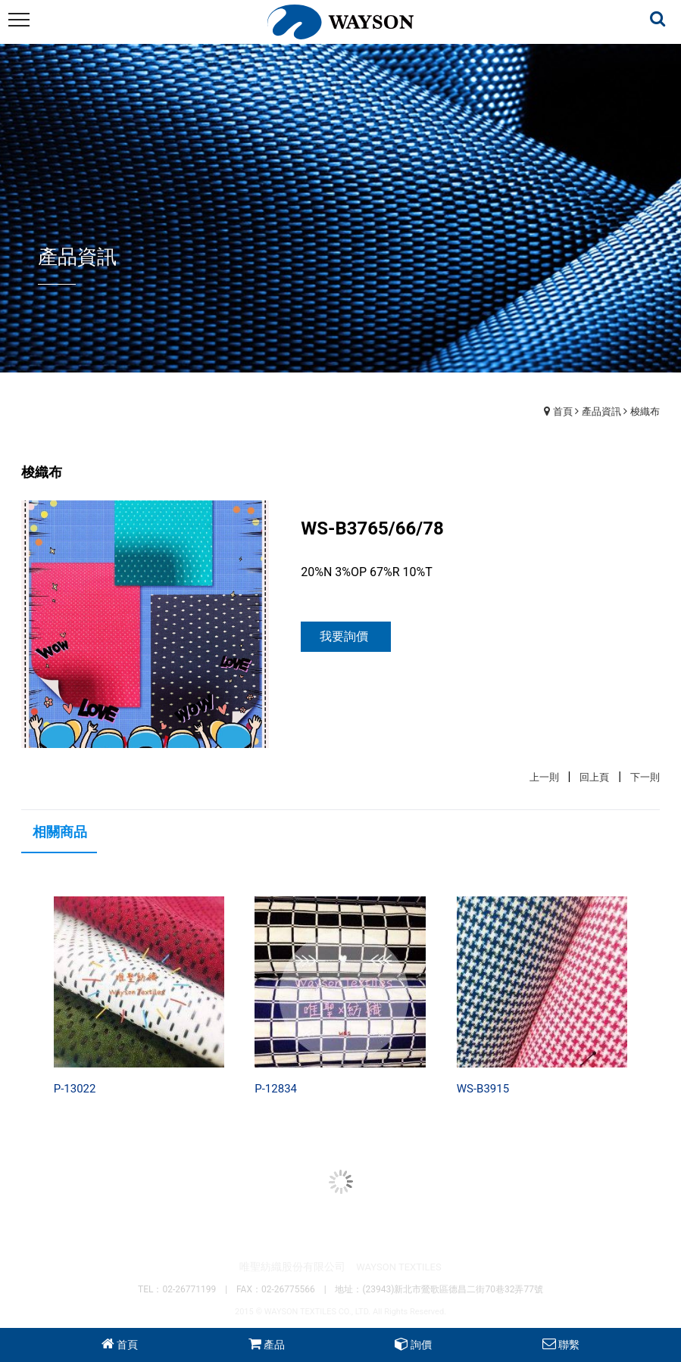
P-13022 (75, 1089)
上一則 (544, 777)
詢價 (421, 1345)
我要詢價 (344, 636)
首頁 (563, 411)
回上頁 (594, 777)
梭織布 (645, 411)
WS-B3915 (483, 1089)
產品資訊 (601, 411)
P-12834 (276, 1089)
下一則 (645, 777)
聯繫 (568, 1345)
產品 (274, 1345)
